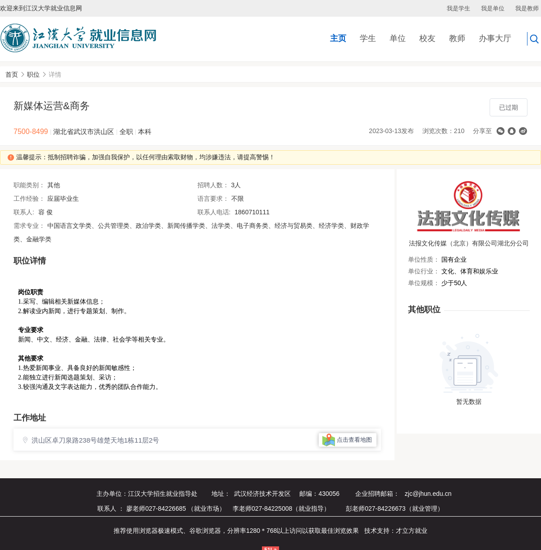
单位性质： (424, 259)
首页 (11, 74)
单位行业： (424, 271)
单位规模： (424, 283)
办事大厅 (495, 38)
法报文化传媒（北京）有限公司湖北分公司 (469, 243)
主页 (338, 38)
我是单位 (492, 8)
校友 (427, 38)
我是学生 (458, 8)
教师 (457, 38)
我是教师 (527, 8)
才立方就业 (411, 530)
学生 (368, 38)
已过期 (508, 107)
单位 (398, 38)
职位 (33, 74)
